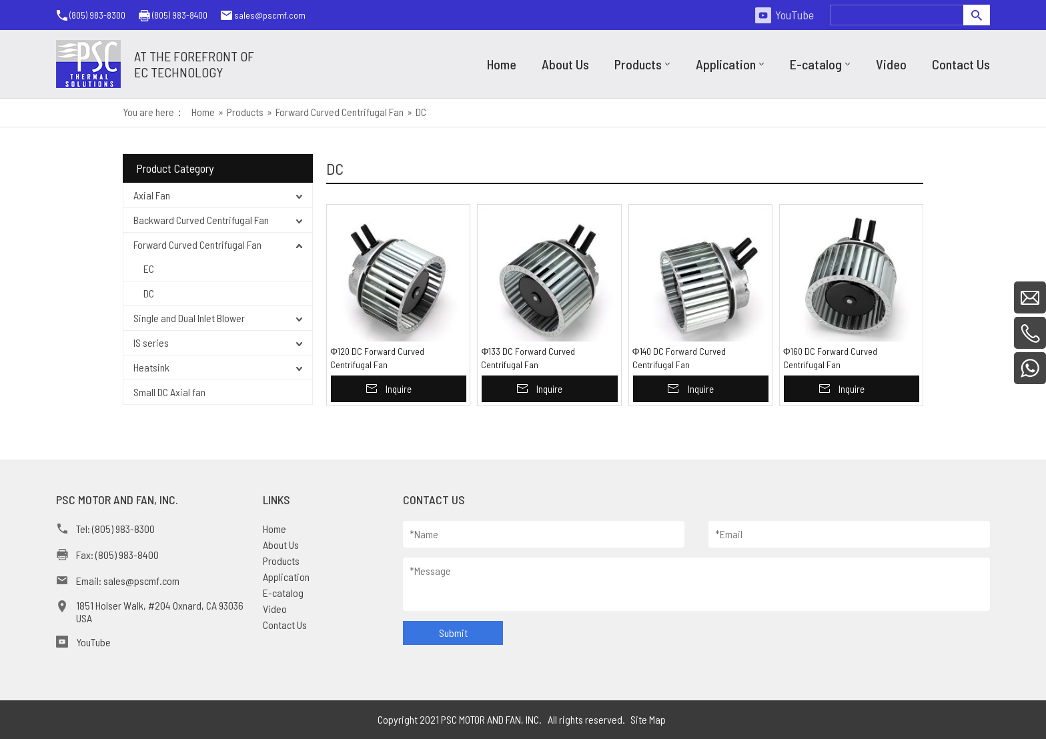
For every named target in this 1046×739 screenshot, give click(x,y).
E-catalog (283, 592)
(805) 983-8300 (97, 15)
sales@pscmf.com (270, 15)
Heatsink (151, 367)
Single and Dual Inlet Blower (189, 317)
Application (286, 576)
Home (274, 528)
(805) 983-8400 (179, 15)
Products (281, 560)
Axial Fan (151, 195)
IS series (151, 342)
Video (275, 608)
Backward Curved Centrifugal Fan (201, 219)
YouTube (794, 14)
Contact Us (285, 624)
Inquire (399, 389)
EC (148, 268)
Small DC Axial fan (169, 392)
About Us (281, 544)
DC (148, 293)
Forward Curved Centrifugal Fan (197, 244)
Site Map (648, 719)
